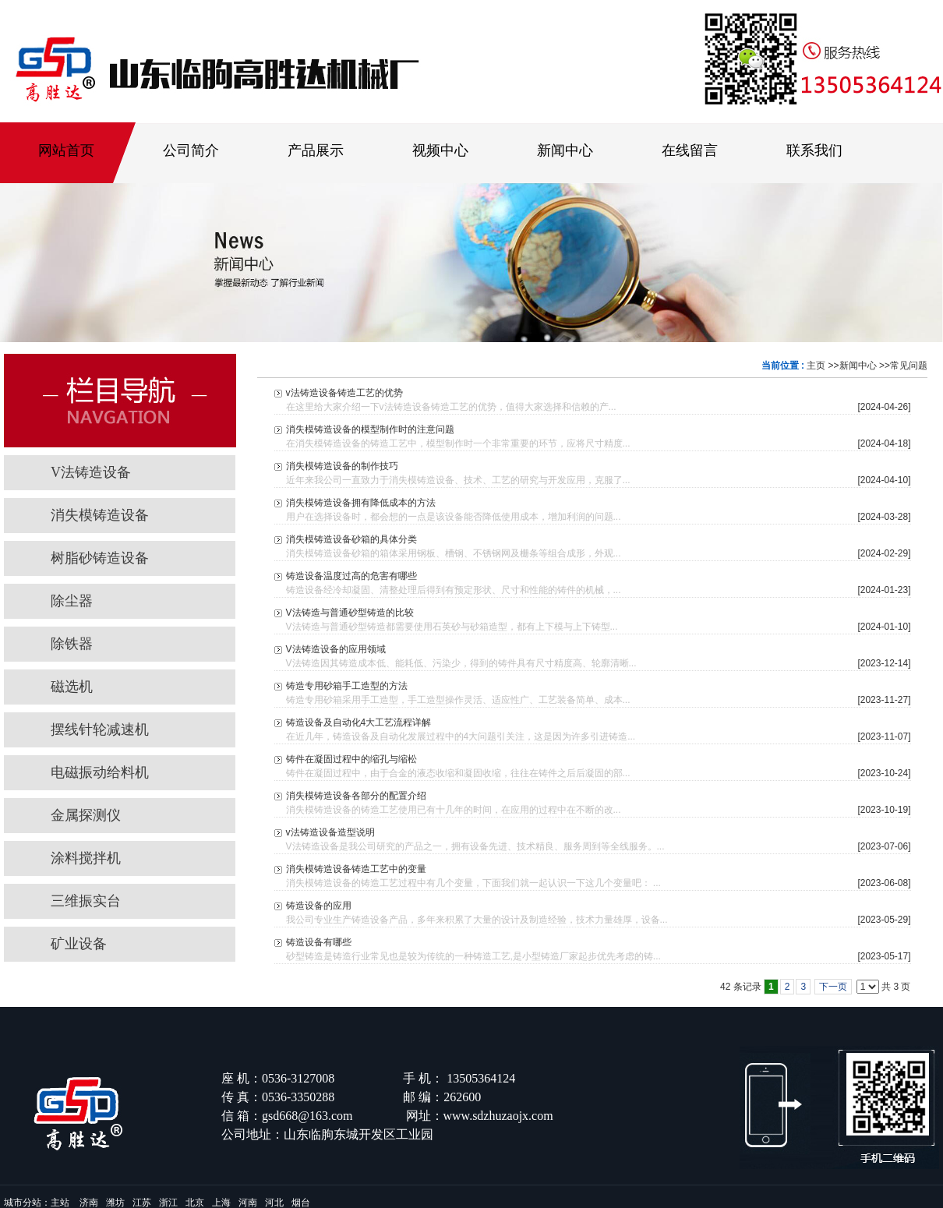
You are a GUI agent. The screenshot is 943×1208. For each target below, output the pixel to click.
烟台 (300, 1202)
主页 (816, 365)
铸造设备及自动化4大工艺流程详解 (359, 722)
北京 (194, 1202)
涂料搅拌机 (86, 858)
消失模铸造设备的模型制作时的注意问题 (370, 429)
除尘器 (72, 601)
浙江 (168, 1202)
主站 (60, 1202)
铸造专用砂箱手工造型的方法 (347, 685)
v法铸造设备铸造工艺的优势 (344, 392)
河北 (274, 1202)
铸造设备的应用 (318, 905)
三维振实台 (86, 901)
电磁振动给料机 (100, 772)
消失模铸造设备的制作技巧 (342, 466)
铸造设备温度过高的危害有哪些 (351, 575)
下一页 (833, 986)
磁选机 (79, 686)
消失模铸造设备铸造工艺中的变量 (356, 869)
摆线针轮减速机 (100, 729)
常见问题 (908, 365)
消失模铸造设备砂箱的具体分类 (351, 539)
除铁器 (72, 644)
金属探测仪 (86, 815)
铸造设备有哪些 (318, 942)
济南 (88, 1202)
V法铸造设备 (91, 472)
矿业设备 (79, 944)
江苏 (141, 1202)
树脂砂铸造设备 (100, 558)
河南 (247, 1202)
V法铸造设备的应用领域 (336, 649)
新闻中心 (858, 365)
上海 (221, 1202)
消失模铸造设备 (100, 515)
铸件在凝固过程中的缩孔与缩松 (351, 759)
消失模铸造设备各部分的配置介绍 (356, 795)
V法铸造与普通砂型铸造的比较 (350, 612)
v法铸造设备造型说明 (330, 832)
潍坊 (115, 1202)
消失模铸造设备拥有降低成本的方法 (361, 502)
